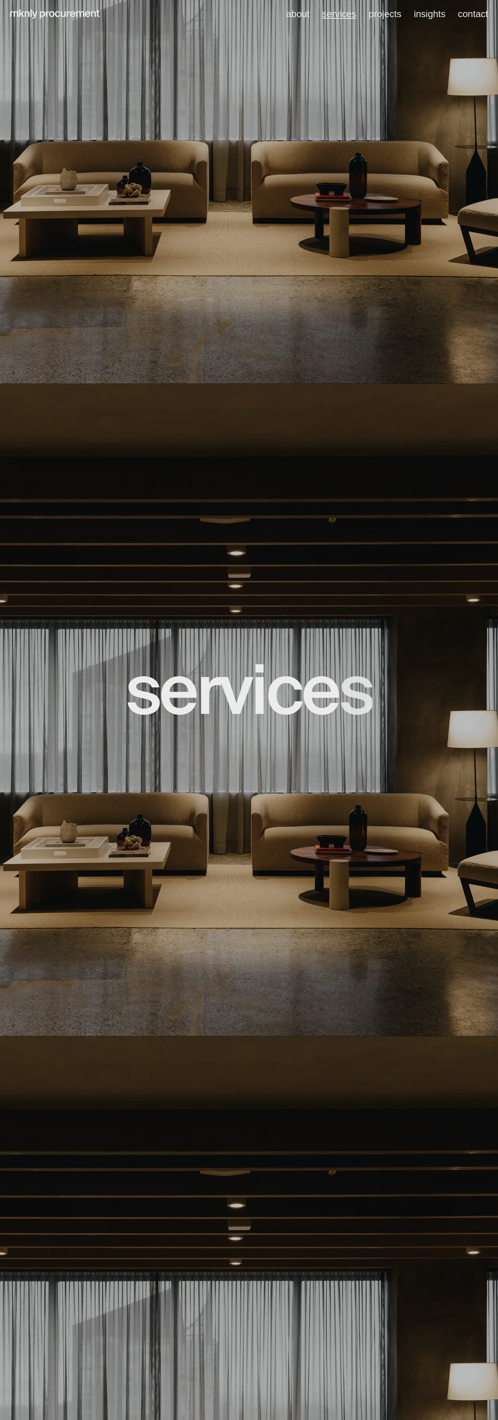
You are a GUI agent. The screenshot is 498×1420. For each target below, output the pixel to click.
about (298, 14)
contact (473, 14)
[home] (55, 14)
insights (429, 14)
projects (385, 14)
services (339, 14)
